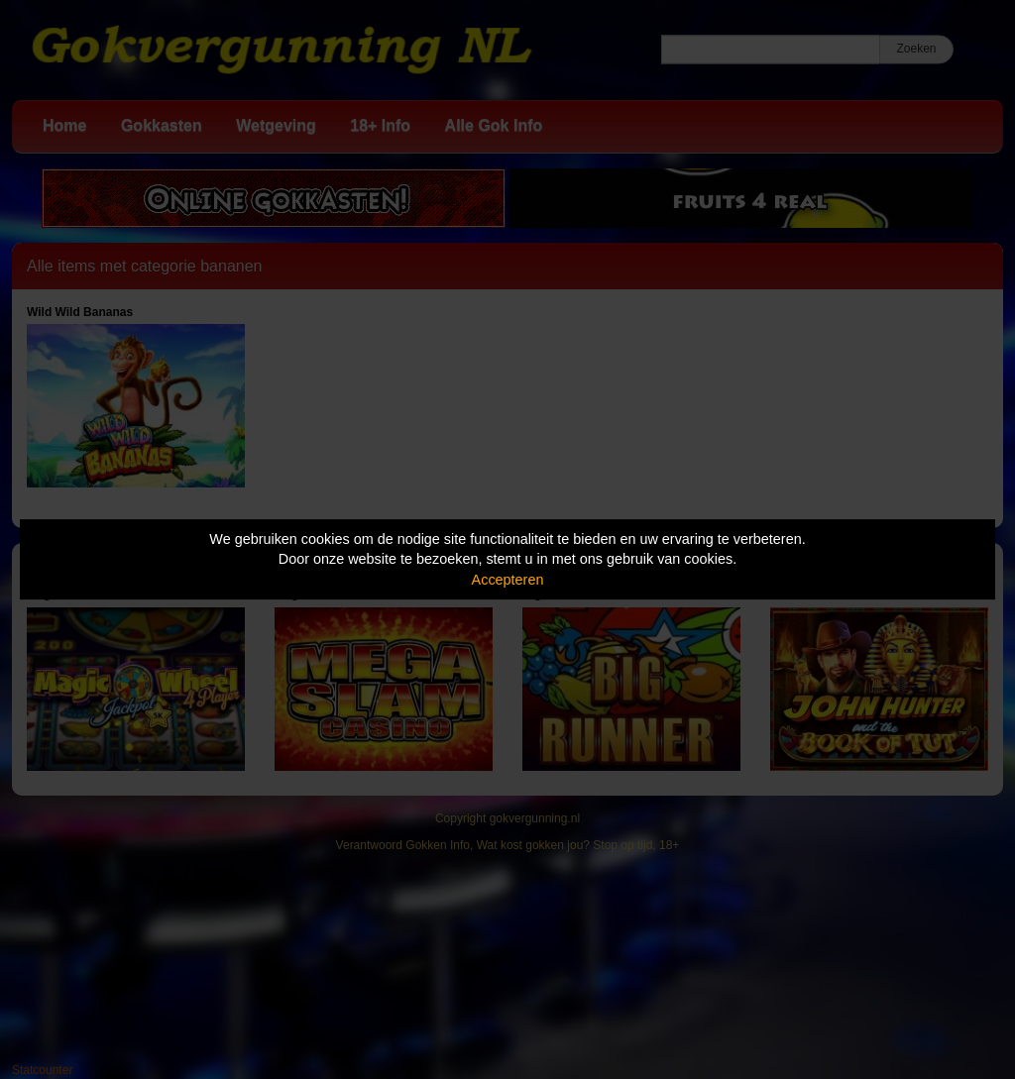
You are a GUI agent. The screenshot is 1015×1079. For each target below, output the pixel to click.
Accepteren (508, 580)
